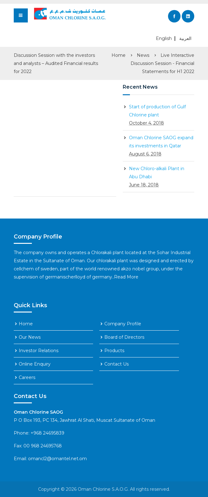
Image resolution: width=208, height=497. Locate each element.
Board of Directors (124, 337)
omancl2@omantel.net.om (57, 458)
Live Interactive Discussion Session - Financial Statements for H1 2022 (162, 63)
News (143, 55)
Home (118, 55)
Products (114, 350)
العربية (185, 38)
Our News (30, 337)
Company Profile (122, 324)
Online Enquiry (35, 364)
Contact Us (116, 364)
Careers (27, 377)
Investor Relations (38, 350)
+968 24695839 (47, 433)
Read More (126, 277)
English (164, 38)
